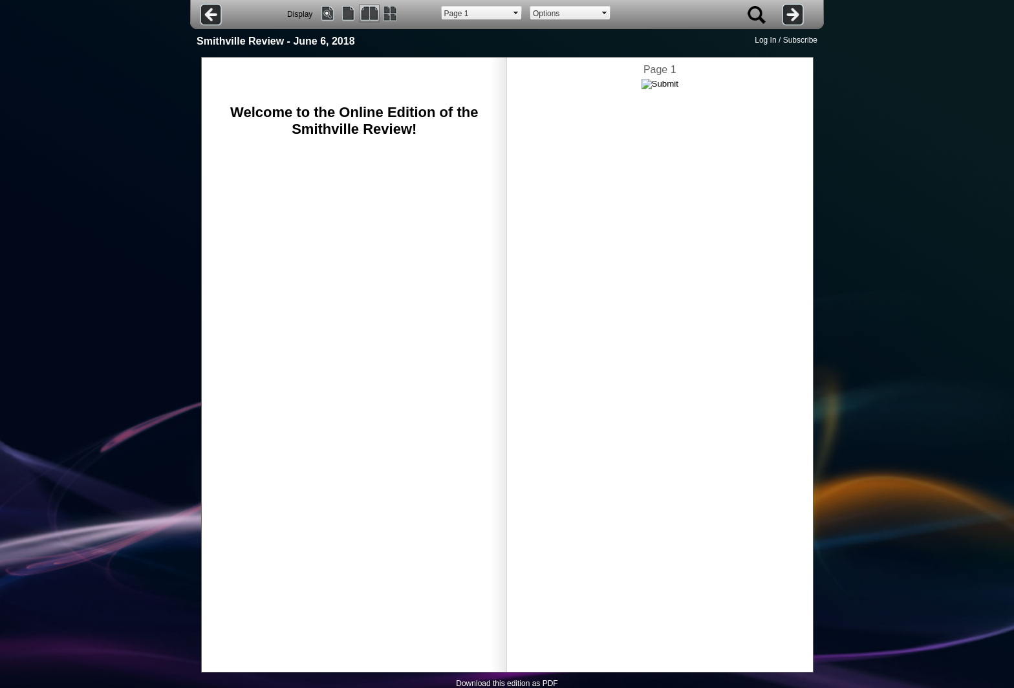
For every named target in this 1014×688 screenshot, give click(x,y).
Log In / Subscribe (786, 40)
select (516, 13)
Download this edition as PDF (506, 683)
